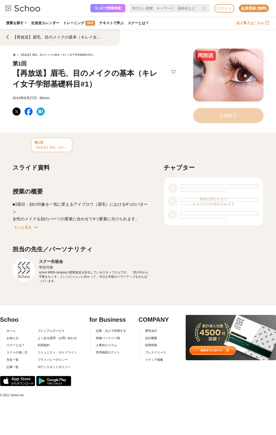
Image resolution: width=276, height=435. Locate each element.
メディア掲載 (154, 359)
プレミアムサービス (51, 331)
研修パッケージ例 (108, 338)
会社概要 (151, 338)
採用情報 (151, 345)
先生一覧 (13, 359)
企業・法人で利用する (111, 331)
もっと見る (27, 227)
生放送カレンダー (45, 23)
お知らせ (13, 338)
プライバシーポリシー (53, 359)
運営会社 (151, 331)
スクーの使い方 (17, 352)
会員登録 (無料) (254, 8)
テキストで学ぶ (111, 23)
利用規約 (44, 345)
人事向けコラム (106, 345)
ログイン (224, 8)
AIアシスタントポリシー (54, 367)
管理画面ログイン (108, 352)
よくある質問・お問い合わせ (57, 338)
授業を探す (16, 23)
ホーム (11, 331)
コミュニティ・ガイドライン (57, 352)
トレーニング (79, 23)
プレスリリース (155, 352)
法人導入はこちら (252, 23)
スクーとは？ (138, 23)
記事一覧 (13, 367)
